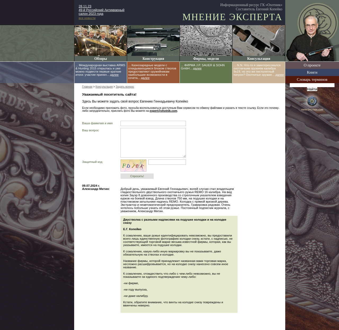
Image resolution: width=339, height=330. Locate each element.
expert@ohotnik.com (163, 110)
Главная (87, 86)
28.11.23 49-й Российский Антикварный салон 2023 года (101, 10)
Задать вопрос (125, 86)
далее (114, 74)
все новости (87, 18)
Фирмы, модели (206, 59)
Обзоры (100, 59)
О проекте (312, 65)
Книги (312, 72)
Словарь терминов (312, 79)
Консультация (258, 59)
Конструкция (153, 59)
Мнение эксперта (232, 17)
